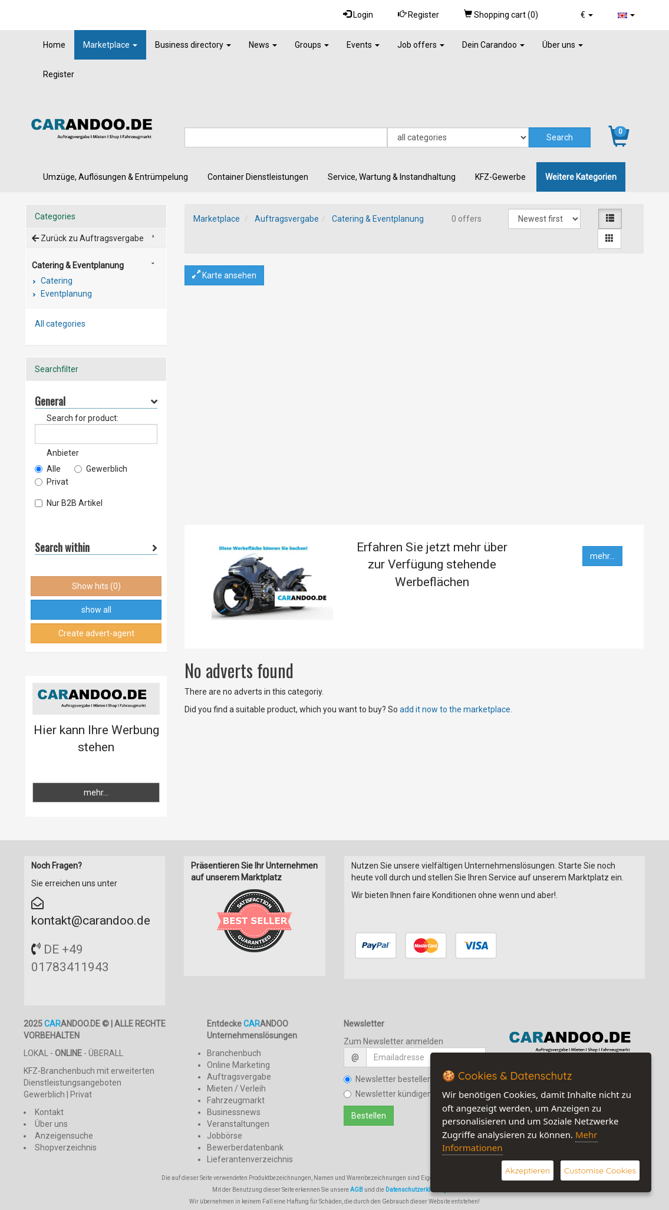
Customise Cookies (600, 1170)
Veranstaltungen (238, 1124)
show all (96, 609)
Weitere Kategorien (581, 177)
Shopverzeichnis (66, 1147)
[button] (587, 14)
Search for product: (82, 418)
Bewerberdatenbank (245, 1147)
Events (363, 45)
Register (418, 14)
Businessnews (234, 1112)
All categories (60, 323)
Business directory (193, 45)
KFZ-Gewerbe (500, 177)
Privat (51, 481)
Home (54, 45)
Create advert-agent (96, 633)
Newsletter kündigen (388, 1094)
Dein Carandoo (493, 45)
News (263, 45)
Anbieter (63, 453)
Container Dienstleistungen (257, 177)
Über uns (562, 45)
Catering (55, 280)
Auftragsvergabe (287, 218)
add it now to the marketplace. (456, 709)
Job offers (420, 45)
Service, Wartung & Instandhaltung (392, 177)
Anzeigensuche (64, 1135)
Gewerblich (100, 469)
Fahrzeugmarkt (236, 1100)
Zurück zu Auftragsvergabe (88, 238)
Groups (312, 45)
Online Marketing (238, 1065)
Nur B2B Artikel (69, 503)
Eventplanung (65, 293)
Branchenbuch (234, 1053)
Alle (48, 469)
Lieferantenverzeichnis (250, 1159)
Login (358, 14)
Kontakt (49, 1112)
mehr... (602, 556)
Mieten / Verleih (236, 1088)
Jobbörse (224, 1135)
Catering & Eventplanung (378, 218)
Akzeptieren (527, 1170)
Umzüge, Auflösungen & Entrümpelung (115, 177)
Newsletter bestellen (388, 1079)
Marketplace (110, 45)
